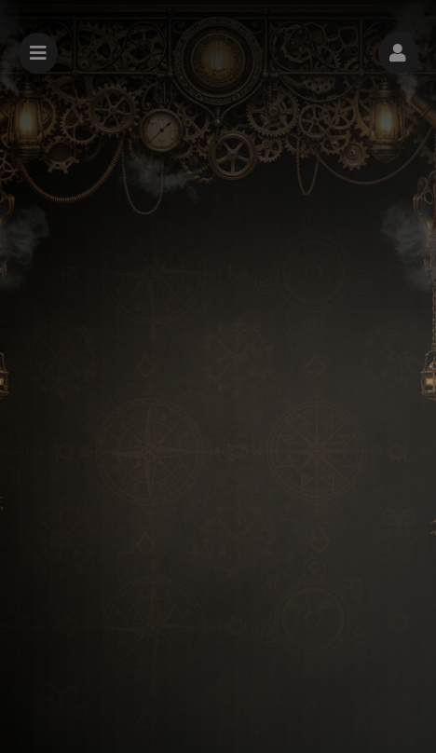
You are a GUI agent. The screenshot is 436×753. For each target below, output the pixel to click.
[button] (397, 53)
